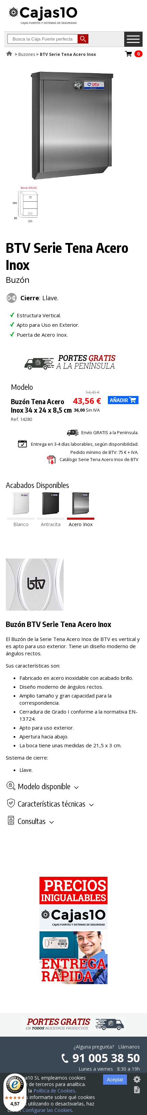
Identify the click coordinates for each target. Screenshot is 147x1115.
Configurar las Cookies (47, 1110)
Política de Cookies (54, 1090)
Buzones (26, 54)
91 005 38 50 (106, 1058)
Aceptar (115, 1079)
